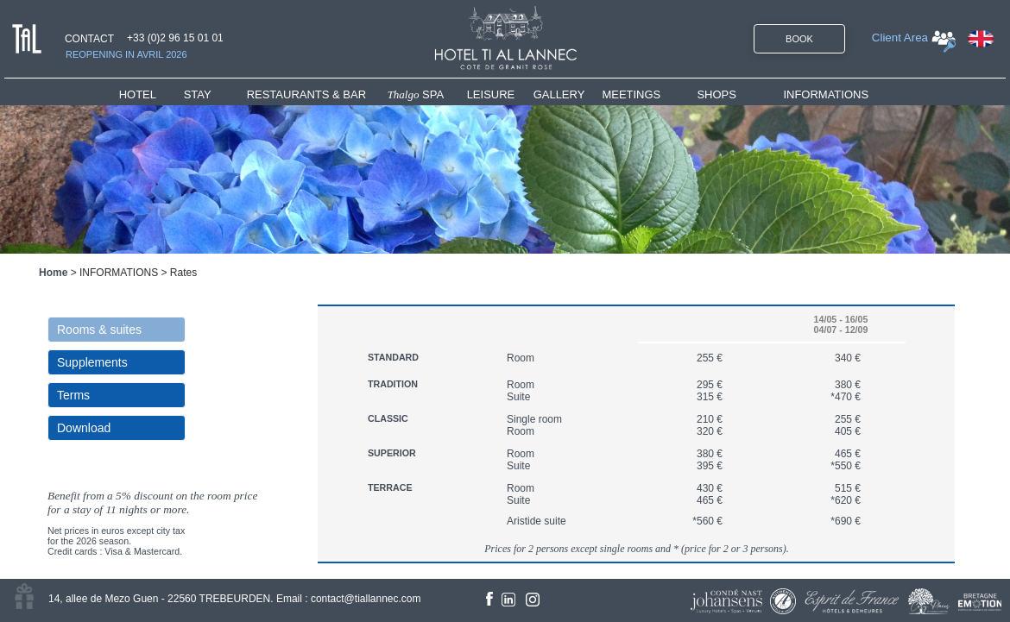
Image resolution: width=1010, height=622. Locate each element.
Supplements (92, 362)
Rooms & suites (99, 329)
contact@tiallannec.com (366, 599)
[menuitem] (151, 94)
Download (83, 428)
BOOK (799, 39)
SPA (416, 94)
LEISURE (491, 94)
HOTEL (141, 94)
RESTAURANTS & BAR (306, 94)
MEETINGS (631, 94)
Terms (73, 395)
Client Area (900, 37)
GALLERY (559, 94)
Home (53, 273)
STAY (197, 94)
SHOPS (716, 94)
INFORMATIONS (825, 94)
